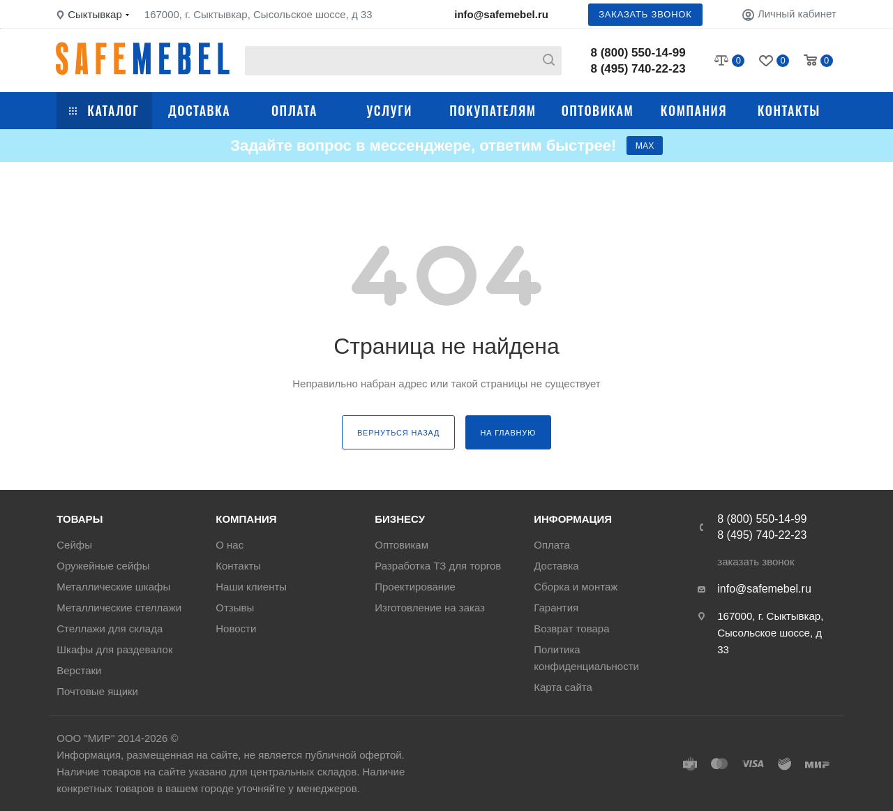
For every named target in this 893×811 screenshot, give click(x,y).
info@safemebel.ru (501, 14)
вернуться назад (398, 438)
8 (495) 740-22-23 (638, 68)
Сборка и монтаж (575, 587)
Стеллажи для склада (110, 628)
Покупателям (492, 110)
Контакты (789, 110)
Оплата (294, 110)
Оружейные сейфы (103, 566)
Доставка (199, 110)
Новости (236, 628)
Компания (694, 110)
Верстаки (79, 670)
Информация (573, 519)
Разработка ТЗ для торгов (438, 566)
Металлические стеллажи (119, 607)
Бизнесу (400, 519)
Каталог (104, 110)
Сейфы (74, 545)
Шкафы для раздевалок (114, 649)
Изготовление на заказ (430, 607)
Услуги (389, 110)
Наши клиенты (251, 587)
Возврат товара (571, 628)
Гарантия (556, 607)
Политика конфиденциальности (586, 657)
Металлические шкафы (113, 587)
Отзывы (235, 607)
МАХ (644, 148)
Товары (80, 519)
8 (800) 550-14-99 (638, 52)
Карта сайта (563, 687)
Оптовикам (598, 110)
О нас (229, 545)
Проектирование (415, 587)
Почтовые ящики (97, 691)
